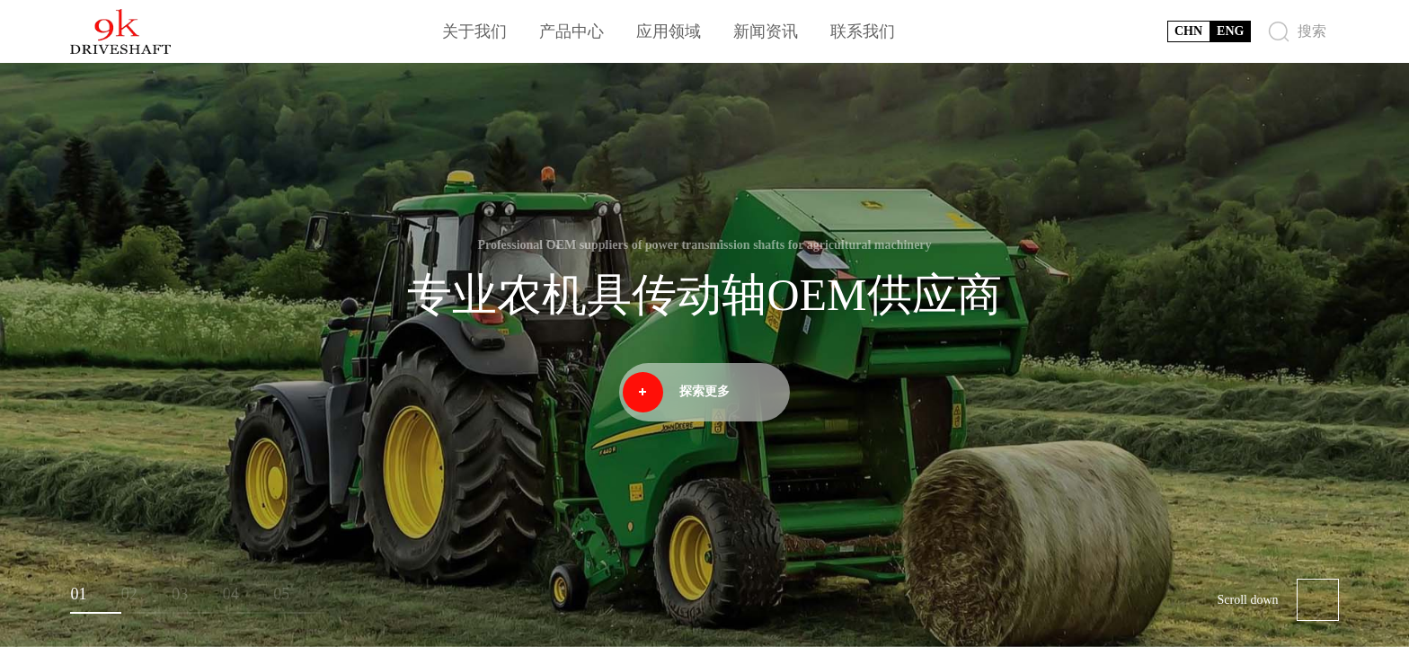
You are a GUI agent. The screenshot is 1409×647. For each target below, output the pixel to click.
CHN (1188, 31)
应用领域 (668, 31)
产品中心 (571, 31)
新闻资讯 (765, 31)
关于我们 (474, 31)
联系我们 (862, 31)
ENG (1230, 31)
